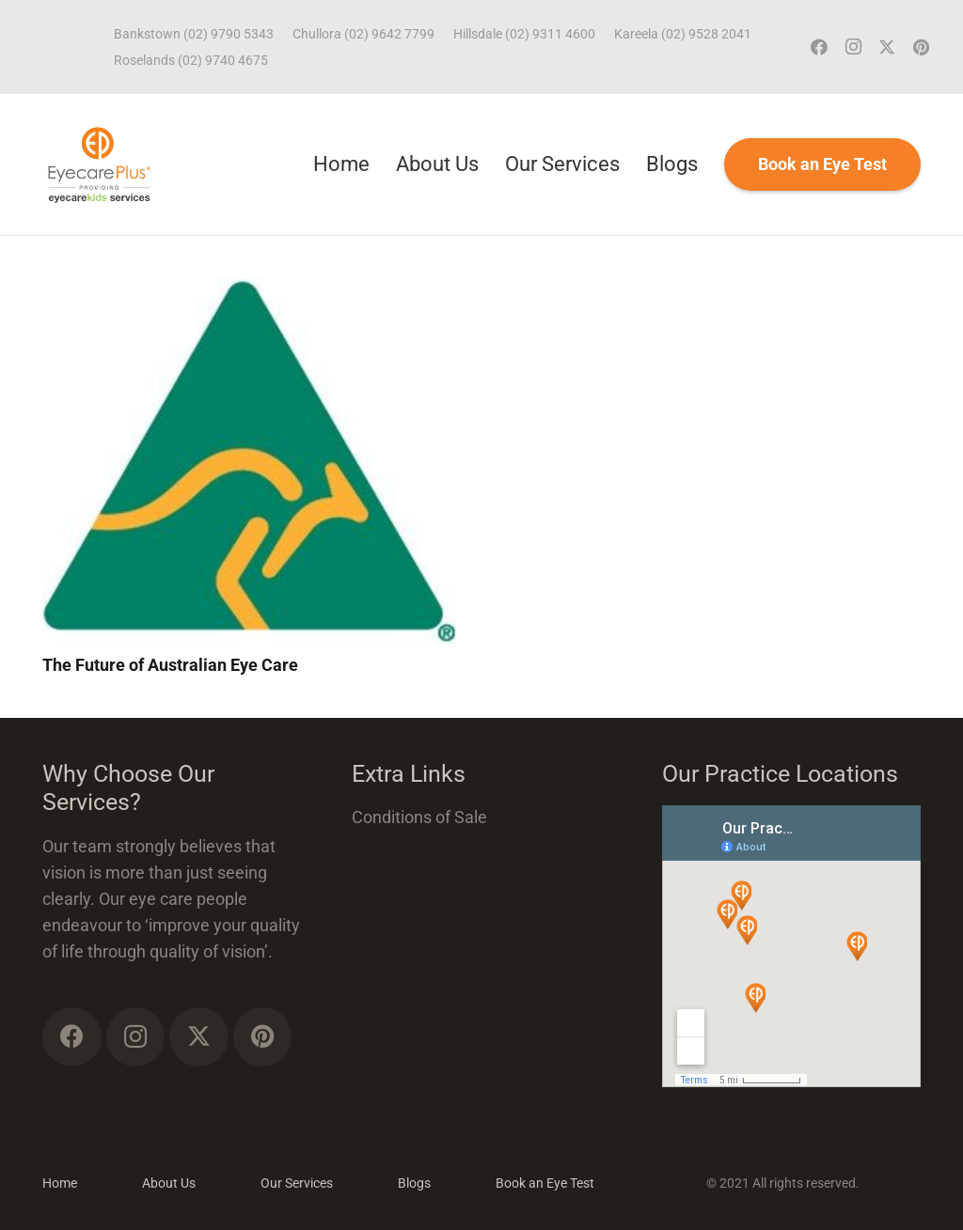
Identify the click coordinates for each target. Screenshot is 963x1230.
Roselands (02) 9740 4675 (191, 60)
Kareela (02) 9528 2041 (682, 33)
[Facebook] (819, 47)
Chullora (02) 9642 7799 (363, 33)
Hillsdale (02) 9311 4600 (524, 33)
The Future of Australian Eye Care (170, 665)
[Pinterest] (921, 47)
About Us (169, 1183)
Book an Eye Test (545, 1183)
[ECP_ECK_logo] (99, 164)
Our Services (296, 1183)
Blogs (414, 1183)
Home (59, 1183)
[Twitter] (887, 47)
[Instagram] (853, 47)
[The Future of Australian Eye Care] (249, 290)
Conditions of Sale (419, 817)
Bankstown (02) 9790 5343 (194, 33)
